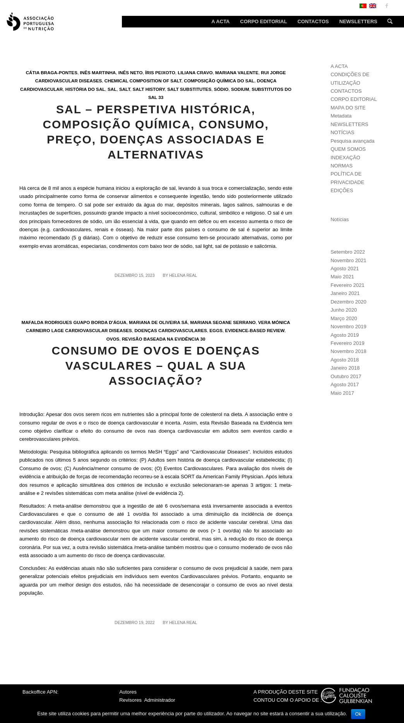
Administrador (159, 700)
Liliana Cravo (195, 72)
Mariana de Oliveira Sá (158, 322)
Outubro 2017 (345, 376)
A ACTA (339, 66)
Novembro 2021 (348, 260)
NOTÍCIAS (342, 132)
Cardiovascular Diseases (68, 80)
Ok (358, 714)
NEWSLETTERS (349, 124)
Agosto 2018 (344, 360)
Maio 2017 (342, 393)
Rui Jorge (273, 72)
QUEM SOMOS (348, 149)
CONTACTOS (345, 91)
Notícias (339, 219)
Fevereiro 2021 (347, 285)
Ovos (113, 338)
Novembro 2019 (348, 326)
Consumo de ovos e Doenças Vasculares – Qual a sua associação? (155, 365)
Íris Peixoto (160, 72)
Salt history (149, 89)
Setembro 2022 (347, 252)
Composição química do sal (219, 80)
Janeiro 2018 (344, 368)
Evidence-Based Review (254, 330)
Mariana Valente (236, 72)
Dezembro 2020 (348, 302)
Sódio (221, 89)
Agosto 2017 (344, 384)
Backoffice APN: (40, 692)
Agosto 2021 (344, 268)
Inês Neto (130, 72)
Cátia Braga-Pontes (51, 72)
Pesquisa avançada (352, 141)
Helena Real (183, 275)
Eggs (216, 330)
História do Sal (85, 89)
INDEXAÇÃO (345, 157)
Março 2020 (343, 318)
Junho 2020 (343, 310)
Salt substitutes (189, 89)
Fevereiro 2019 (347, 343)
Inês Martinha (98, 72)
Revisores (130, 700)
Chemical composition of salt (142, 80)
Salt (124, 89)
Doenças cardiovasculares (170, 330)
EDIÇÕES (341, 190)
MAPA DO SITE (348, 108)
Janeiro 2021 (344, 293)
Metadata (340, 116)
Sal (112, 89)
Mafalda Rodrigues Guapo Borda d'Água (73, 322)
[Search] (387, 21)
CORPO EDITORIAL (353, 99)
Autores (128, 692)
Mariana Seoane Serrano (223, 322)
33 (160, 97)
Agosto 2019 (344, 335)
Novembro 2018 (348, 351)
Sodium (240, 89)
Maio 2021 (342, 277)
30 (202, 338)
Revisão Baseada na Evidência (160, 338)
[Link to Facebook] (386, 6)
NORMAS (341, 166)
